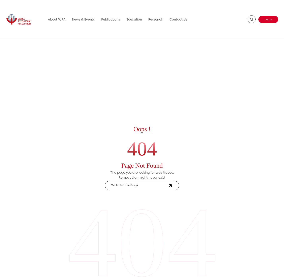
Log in (268, 19)
